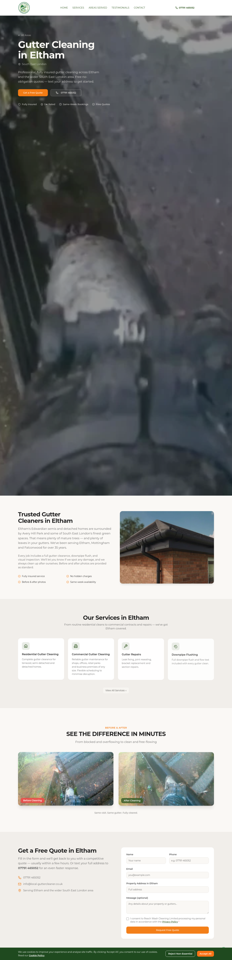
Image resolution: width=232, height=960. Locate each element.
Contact (139, 7)
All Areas (24, 35)
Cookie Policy (36, 955)
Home (64, 7)
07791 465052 (66, 93)
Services (78, 7)
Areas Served (98, 7)
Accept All (205, 953)
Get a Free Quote (33, 93)
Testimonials (120, 7)
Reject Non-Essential (180, 953)
